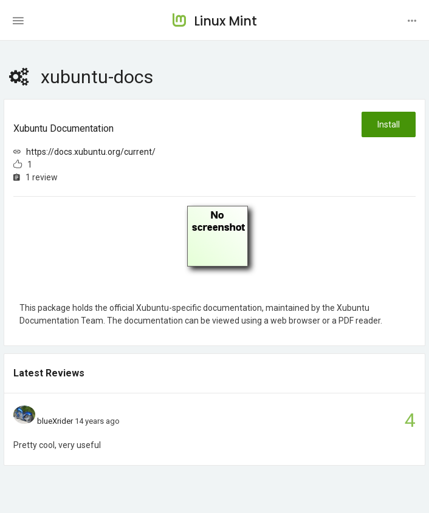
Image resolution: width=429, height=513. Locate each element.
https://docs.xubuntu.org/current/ (91, 152)
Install (388, 124)
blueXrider (55, 421)
